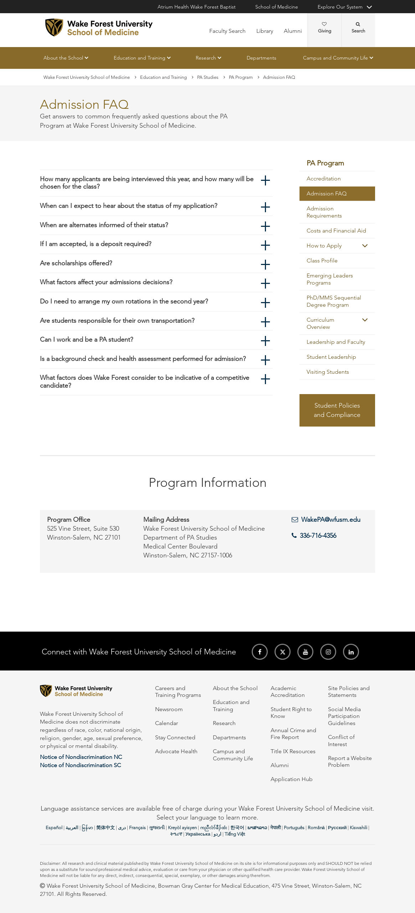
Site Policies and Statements (349, 691)
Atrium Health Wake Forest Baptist (197, 7)
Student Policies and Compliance (337, 410)
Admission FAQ (327, 193)
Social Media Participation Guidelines (344, 716)
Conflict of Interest (341, 740)
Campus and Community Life (335, 58)
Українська (197, 834)
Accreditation (324, 178)
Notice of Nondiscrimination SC (80, 765)
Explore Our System (340, 7)
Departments (261, 58)
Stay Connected (175, 737)
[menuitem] (337, 163)
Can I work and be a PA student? (86, 339)
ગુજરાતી (157, 827)
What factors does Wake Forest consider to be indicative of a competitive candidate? (144, 381)
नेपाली (275, 827)
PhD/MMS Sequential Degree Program (334, 301)
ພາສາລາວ (257, 827)
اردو (217, 834)
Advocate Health (176, 751)
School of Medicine (276, 7)
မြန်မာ (87, 827)
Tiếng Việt (235, 834)
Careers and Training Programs (178, 691)
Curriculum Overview (320, 323)
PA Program (241, 77)
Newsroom (169, 709)
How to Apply (324, 245)
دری (122, 827)
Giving (324, 28)
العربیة (72, 827)
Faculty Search (227, 30)
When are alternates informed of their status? (104, 225)
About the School (63, 58)
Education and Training (139, 58)
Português (294, 827)
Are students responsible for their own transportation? (117, 321)
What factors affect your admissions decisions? (106, 282)
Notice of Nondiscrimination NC (81, 757)
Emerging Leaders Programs (330, 279)
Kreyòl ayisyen (182, 827)
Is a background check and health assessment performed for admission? (143, 359)
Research (206, 58)
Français (137, 827)
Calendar (166, 723)
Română (316, 827)
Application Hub (292, 779)
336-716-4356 (318, 536)
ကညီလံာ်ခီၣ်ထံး (213, 827)
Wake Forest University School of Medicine (86, 77)
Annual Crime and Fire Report (293, 733)
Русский (337, 827)
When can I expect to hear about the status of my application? (128, 206)
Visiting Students (328, 371)
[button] (365, 246)
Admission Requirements (324, 212)
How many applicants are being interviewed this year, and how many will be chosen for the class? (146, 183)
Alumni (293, 30)
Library (264, 30)
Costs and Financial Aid (336, 230)
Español (54, 827)
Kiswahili (358, 827)
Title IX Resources (293, 751)
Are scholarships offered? (76, 263)
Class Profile (322, 260)
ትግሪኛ (176, 834)
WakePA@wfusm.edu (330, 520)
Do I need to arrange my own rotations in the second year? (124, 301)
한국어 (237, 827)
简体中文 (105, 827)
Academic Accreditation (288, 691)
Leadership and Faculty (336, 341)
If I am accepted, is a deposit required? (95, 244)
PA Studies (208, 77)
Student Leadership (331, 356)
